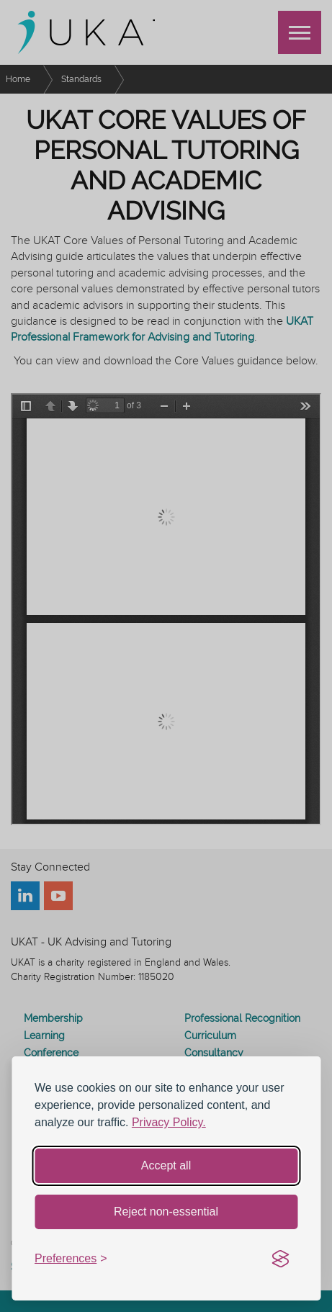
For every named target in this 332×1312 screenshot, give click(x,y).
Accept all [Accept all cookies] (166, 1165)
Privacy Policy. (169, 1122)
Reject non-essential (166, 1211)
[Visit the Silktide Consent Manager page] (280, 1259)
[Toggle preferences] (71, 1259)
